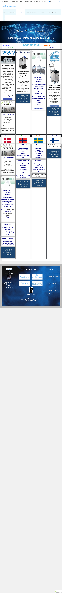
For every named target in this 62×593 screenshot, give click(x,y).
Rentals (51, 280)
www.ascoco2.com (7, 96)
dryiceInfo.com (9, 282)
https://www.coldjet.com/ (23, 91)
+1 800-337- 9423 (23, 87)
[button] (58, 591)
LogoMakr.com (32, 300)
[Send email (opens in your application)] (58, 1)
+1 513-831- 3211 (23, 85)
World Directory (53, 290)
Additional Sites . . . (6, 1)
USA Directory (53, 287)
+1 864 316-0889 (52, 98)
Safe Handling (52, 283)
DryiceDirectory (19, 1)
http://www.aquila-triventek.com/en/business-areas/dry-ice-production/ (7, 128)
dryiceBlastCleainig (28, 1)
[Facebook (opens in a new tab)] (54, 1)
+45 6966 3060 (41, 97)
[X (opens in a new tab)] (49, 1)
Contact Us (51, 293)
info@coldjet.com (25, 88)
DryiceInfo (13, 1)
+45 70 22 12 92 (8, 122)
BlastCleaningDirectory (38, 1)
